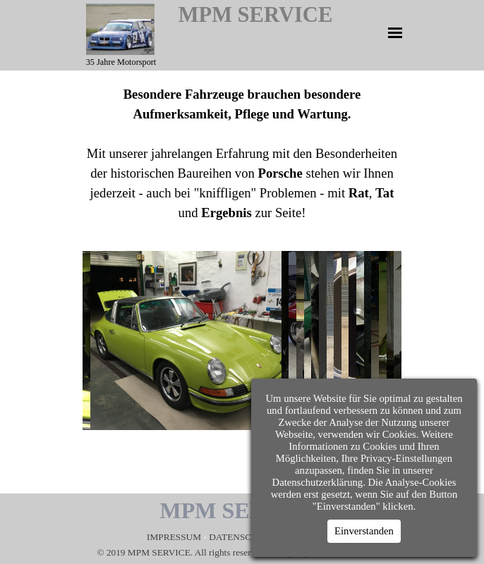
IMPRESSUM (175, 537)
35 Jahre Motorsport (121, 62)
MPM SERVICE (256, 15)
